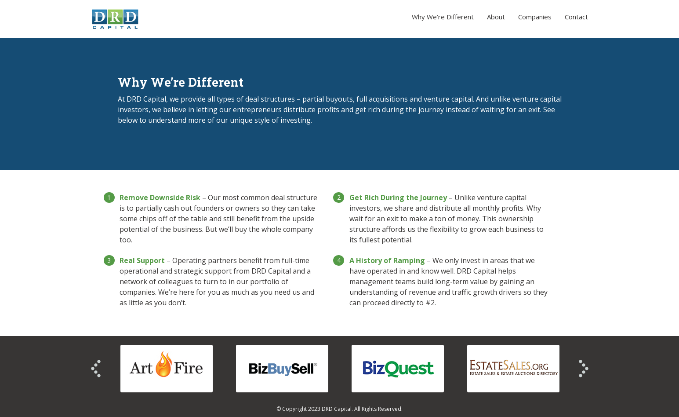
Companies (535, 16)
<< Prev (96, 368)
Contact (576, 16)
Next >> (583, 368)
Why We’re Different (443, 16)
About (496, 16)
